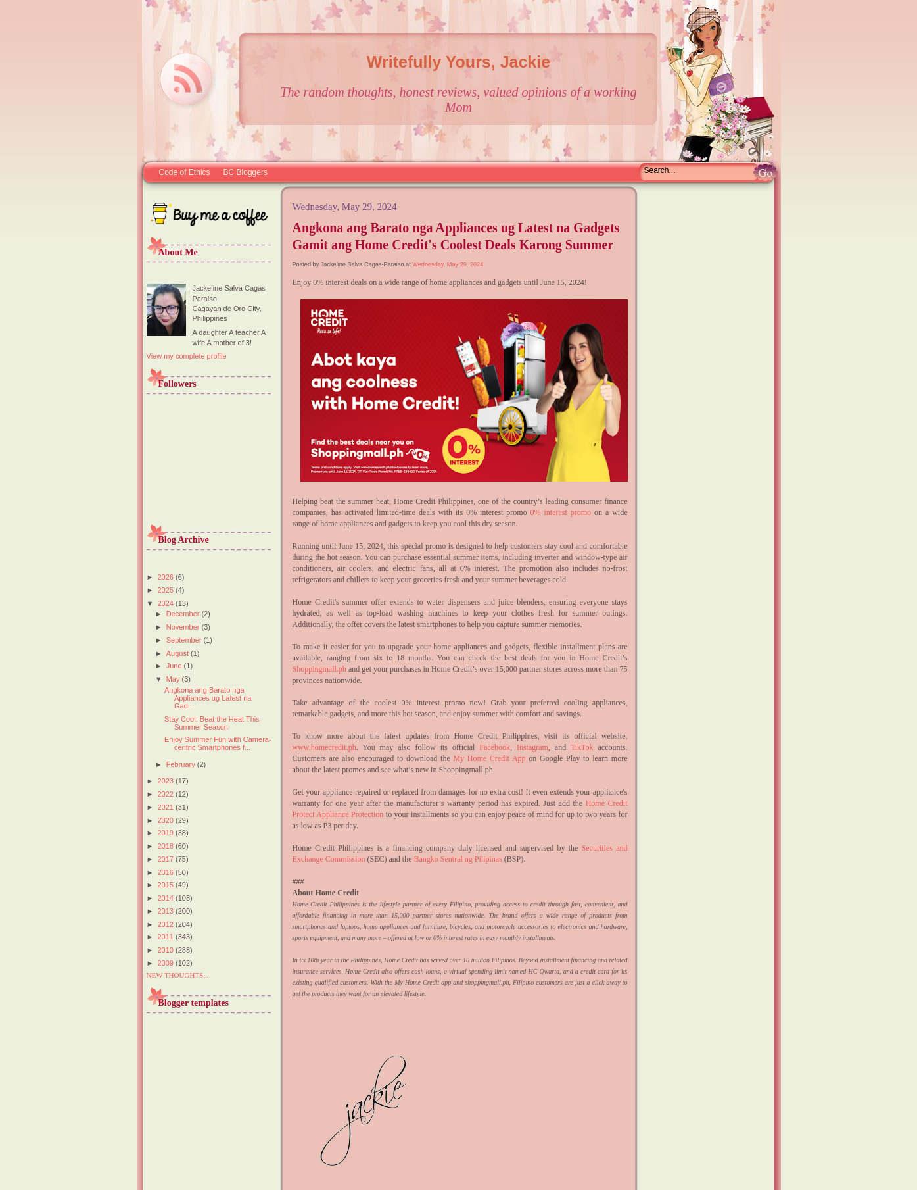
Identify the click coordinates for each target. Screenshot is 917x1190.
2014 (167, 898)
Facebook (494, 747)
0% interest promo (560, 512)
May (174, 679)
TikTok (582, 747)
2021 (167, 807)
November (184, 627)
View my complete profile (187, 356)
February (181, 764)
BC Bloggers (245, 172)
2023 (167, 781)
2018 (167, 846)
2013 (167, 911)
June (175, 666)
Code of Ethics (184, 172)
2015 (167, 885)
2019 (167, 833)
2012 (167, 924)
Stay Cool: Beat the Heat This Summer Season (212, 723)
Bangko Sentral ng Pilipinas (458, 859)
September (185, 640)
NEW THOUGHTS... (178, 975)
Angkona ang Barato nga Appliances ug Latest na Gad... (207, 698)
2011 (167, 937)
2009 (167, 963)
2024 (167, 603)
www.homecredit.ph (324, 747)
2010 (167, 950)
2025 (167, 590)
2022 (167, 794)
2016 (167, 872)
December (184, 614)
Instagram (532, 747)
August (178, 653)
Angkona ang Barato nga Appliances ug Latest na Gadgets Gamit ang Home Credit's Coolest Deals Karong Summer (456, 236)
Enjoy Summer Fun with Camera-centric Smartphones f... (217, 743)
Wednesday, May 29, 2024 (447, 264)
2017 (167, 859)
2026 (167, 577)
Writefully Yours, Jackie (458, 62)
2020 (167, 820)
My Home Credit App (489, 758)
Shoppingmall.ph (319, 669)
